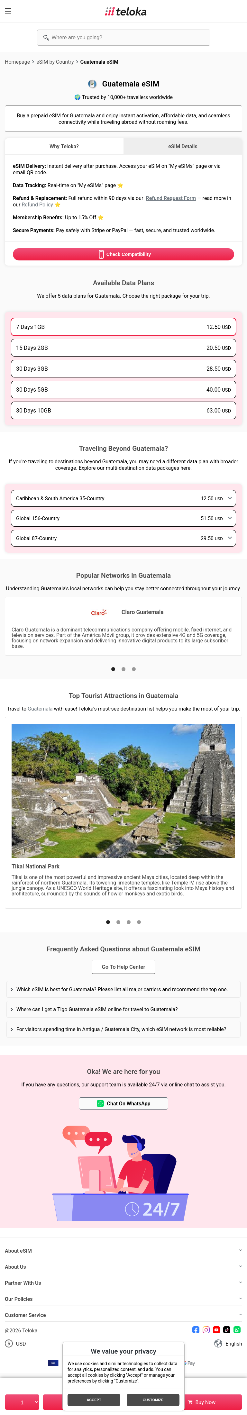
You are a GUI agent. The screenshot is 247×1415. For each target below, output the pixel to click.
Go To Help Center (123, 966)
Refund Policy (37, 204)
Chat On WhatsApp (124, 1103)
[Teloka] (126, 11)
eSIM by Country (55, 62)
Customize (153, 1400)
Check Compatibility (123, 254)
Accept (94, 1400)
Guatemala (40, 708)
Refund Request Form (171, 198)
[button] (113, 669)
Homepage (17, 62)
